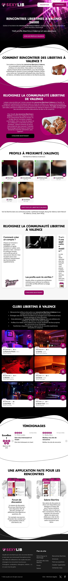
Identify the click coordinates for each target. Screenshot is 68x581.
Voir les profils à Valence (34, 36)
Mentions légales (51, 577)
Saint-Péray (40, 213)
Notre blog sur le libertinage (42, 557)
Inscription (44, 5)
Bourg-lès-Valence (51, 212)
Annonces (55, 559)
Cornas (34, 213)
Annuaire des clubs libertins (43, 561)
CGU (43, 577)
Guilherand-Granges (38, 212)
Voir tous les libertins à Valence (34, 207)
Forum (39, 565)
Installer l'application (58, 565)
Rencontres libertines (59, 556)
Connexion (59, 5)
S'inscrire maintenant (20, 136)
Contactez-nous (57, 568)
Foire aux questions (58, 562)
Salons (39, 568)
